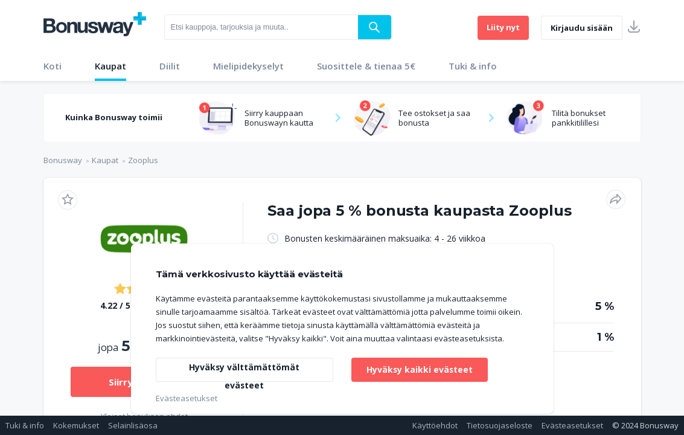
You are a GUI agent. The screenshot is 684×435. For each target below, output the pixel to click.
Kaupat (110, 66)
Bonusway (62, 160)
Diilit (169, 66)
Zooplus (143, 160)
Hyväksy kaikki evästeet (420, 369)
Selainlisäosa (133, 425)
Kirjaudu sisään (582, 27)
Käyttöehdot (435, 425)
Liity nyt (503, 27)
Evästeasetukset (572, 425)
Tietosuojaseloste (499, 425)
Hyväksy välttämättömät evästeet (244, 371)
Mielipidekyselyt (248, 66)
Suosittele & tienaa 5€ (366, 66)
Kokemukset (76, 425)
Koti (52, 66)
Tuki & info (473, 66)
